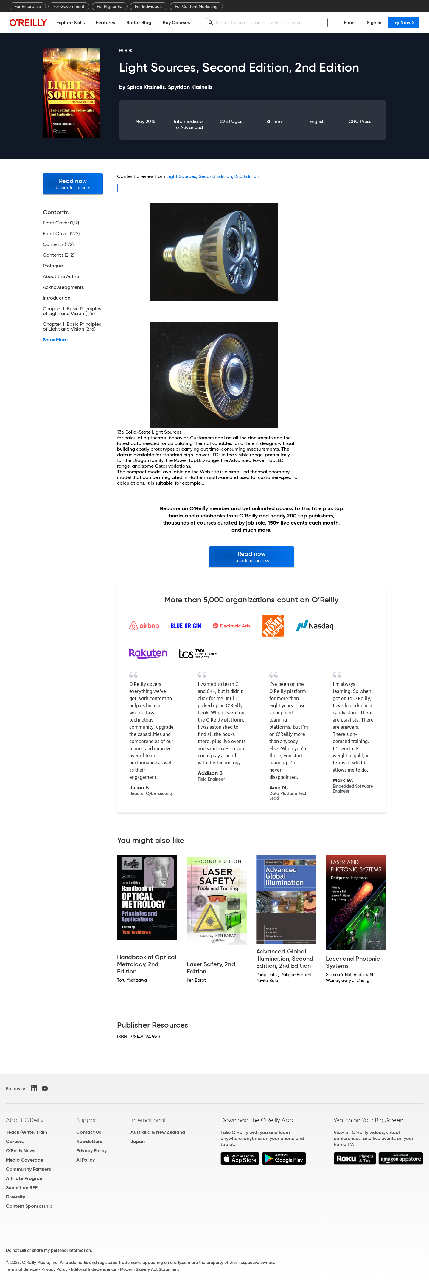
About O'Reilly (24, 1120)
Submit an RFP (22, 1187)
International (147, 1120)
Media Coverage (24, 1160)
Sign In (374, 22)
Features (105, 22)
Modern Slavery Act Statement (149, 1269)
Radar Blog (138, 22)
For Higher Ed (109, 6)
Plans (349, 22)
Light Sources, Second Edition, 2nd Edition (212, 176)
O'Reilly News (20, 1150)
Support (87, 1120)
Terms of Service (22, 1269)
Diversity (15, 1197)
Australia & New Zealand (157, 1132)
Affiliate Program (25, 1178)
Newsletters (89, 1141)
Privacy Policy (91, 1150)
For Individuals (148, 6)
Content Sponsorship (29, 1206)
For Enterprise (28, 6)
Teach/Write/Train (26, 1132)
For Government (68, 6)
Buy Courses (176, 22)
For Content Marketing (196, 6)
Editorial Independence (93, 1269)
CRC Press (360, 121)
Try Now (404, 22)
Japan (137, 1141)
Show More (55, 339)
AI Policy (85, 1160)
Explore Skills (70, 22)
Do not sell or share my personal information (48, 1250)
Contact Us (88, 1132)
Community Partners (28, 1169)
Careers (15, 1141)
